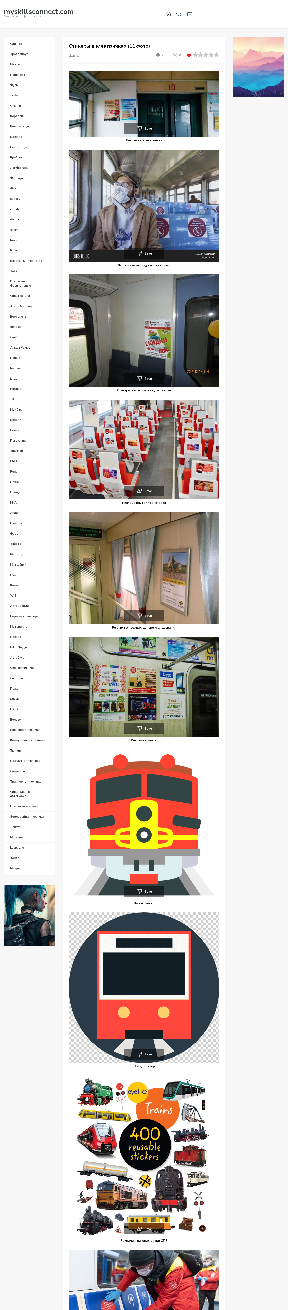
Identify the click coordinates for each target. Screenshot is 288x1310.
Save (148, 128)
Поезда (74, 55)
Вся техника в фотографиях (39, 13)
